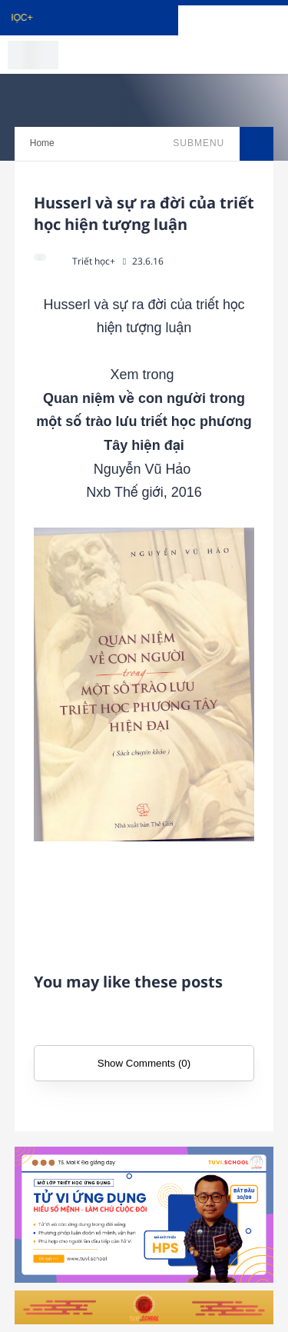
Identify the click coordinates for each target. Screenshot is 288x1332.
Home (42, 143)
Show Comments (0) (144, 1063)
